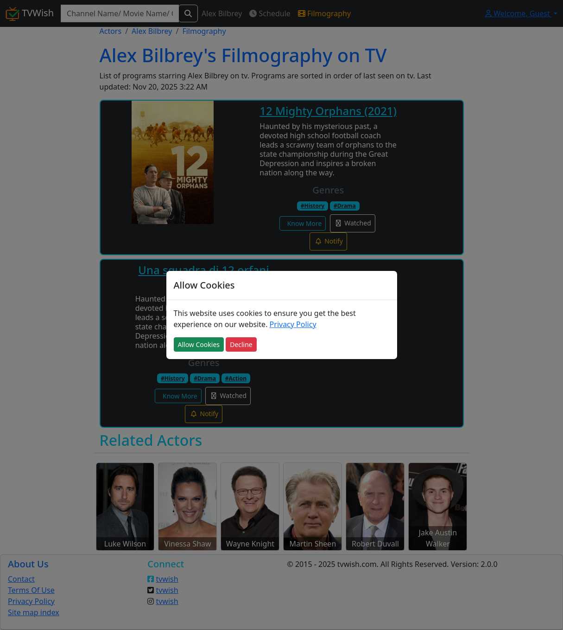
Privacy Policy (293, 324)
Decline (241, 344)
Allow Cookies (199, 344)
